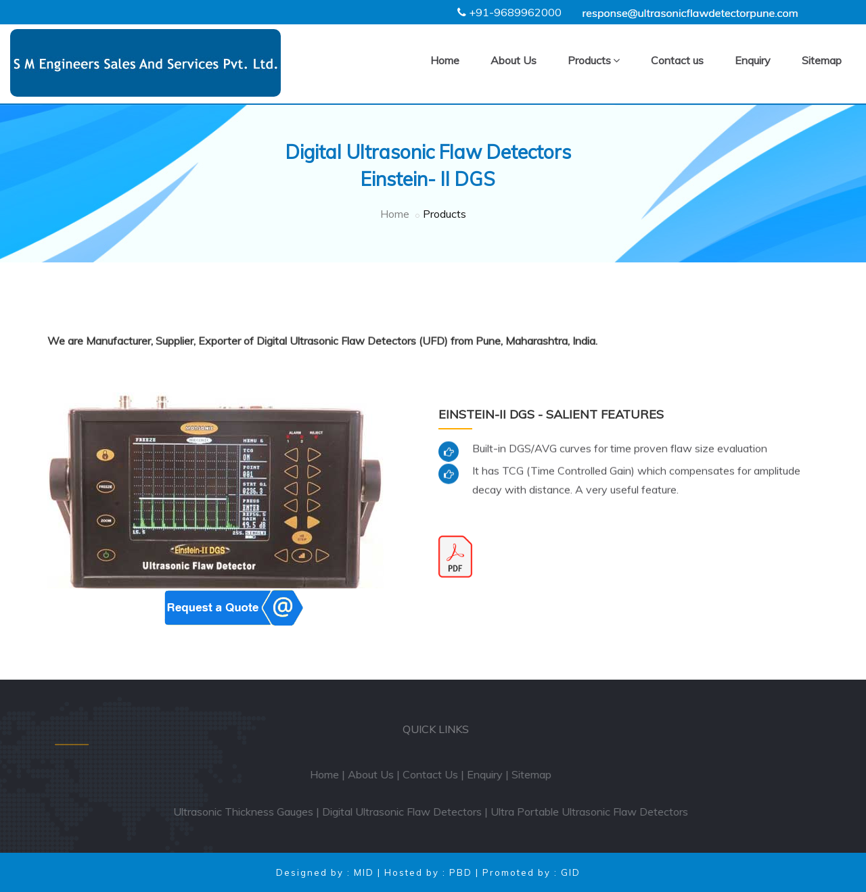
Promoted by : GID (531, 872)
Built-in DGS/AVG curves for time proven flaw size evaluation (619, 445)
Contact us (677, 60)
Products (594, 60)
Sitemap (822, 60)
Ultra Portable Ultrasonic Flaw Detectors (594, 811)
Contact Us (435, 774)
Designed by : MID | (330, 872)
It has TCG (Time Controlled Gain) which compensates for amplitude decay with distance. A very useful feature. (636, 476)
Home (444, 60)
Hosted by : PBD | (433, 872)
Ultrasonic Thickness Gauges (248, 811)
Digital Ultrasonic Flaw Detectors (406, 811)
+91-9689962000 (515, 12)
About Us (514, 60)
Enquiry (753, 60)
